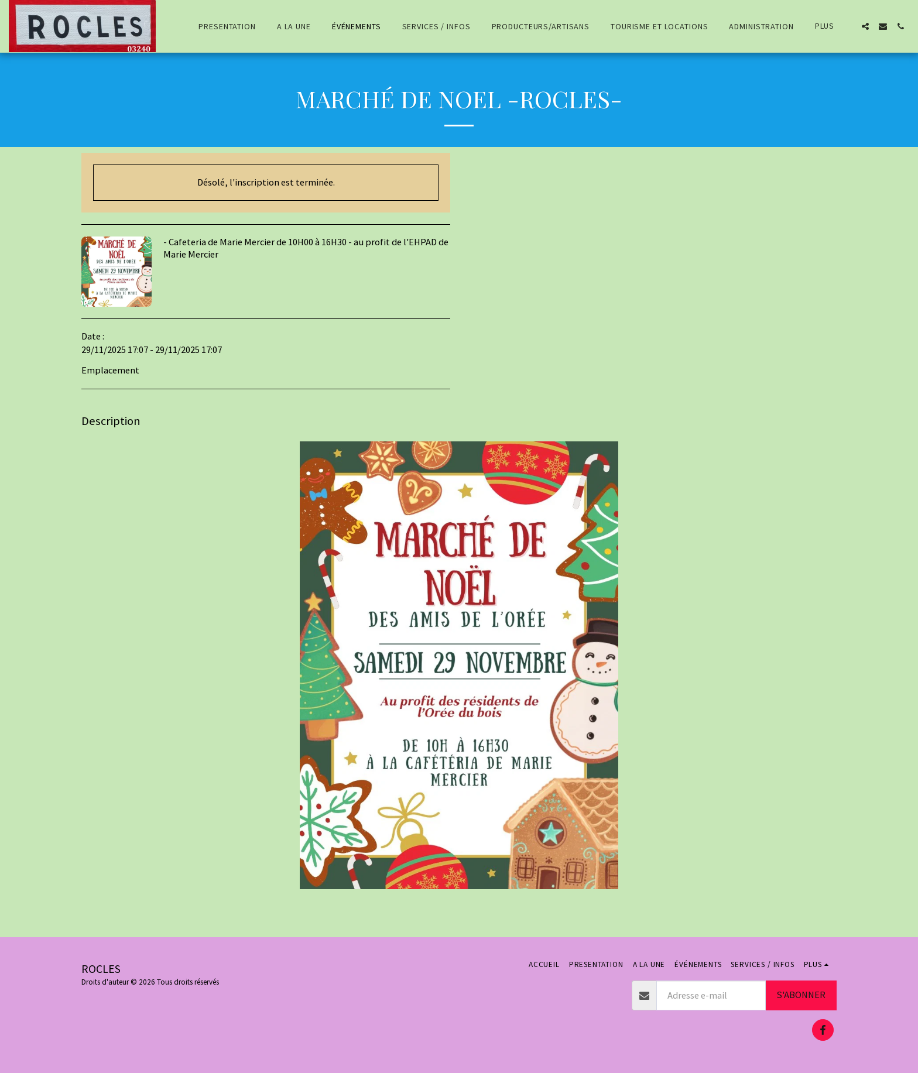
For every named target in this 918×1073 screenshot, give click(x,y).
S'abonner (800, 995)
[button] (865, 26)
